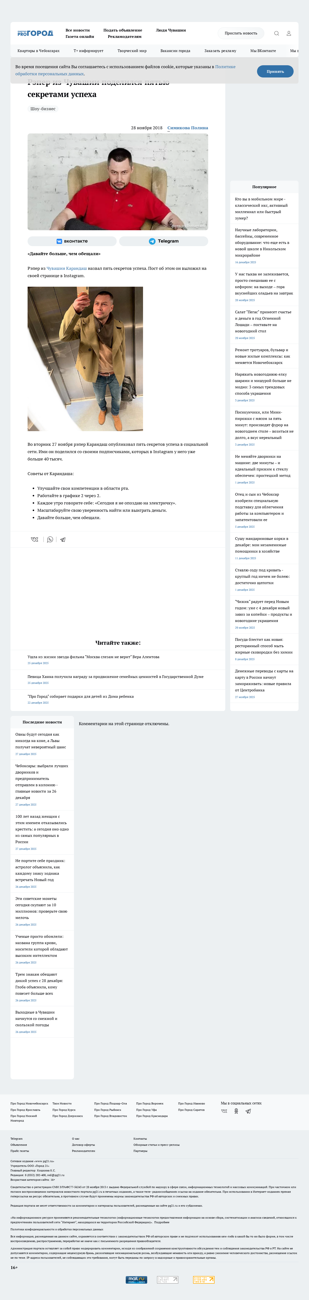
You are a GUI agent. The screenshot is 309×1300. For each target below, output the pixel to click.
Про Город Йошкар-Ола (110, 1103)
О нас (76, 1138)
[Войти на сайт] (289, 33)
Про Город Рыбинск (107, 1110)
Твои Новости (62, 1103)
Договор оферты (83, 1145)
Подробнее (161, 1222)
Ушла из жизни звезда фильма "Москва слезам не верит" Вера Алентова (118, 660)
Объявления (18, 1145)
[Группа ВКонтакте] (72, 241)
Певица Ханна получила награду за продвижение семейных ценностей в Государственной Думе (118, 680)
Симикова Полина (187, 128)
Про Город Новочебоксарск (29, 1103)
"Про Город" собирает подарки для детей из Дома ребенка (118, 700)
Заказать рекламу (220, 50)
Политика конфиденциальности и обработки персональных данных (56, 1229)
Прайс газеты (19, 1151)
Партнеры (140, 1151)
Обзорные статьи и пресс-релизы (157, 1145)
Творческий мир (132, 50)
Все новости (78, 30)
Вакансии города (176, 50)
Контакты (140, 1138)
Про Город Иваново (191, 1103)
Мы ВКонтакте (263, 50)
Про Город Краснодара (152, 1116)
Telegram (16, 1138)
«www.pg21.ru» (44, 1161)
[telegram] (64, 539)
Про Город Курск (63, 1110)
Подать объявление (122, 30)
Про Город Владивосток (110, 1116)
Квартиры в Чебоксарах (39, 50)
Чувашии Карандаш (67, 268)
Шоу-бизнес (43, 108)
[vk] (35, 539)
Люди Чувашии (171, 30)
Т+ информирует (88, 50)
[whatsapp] (50, 539)
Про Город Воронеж (150, 1103)
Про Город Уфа (146, 1110)
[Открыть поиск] (276, 33)
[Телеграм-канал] (163, 241)
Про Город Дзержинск (67, 1116)
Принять (275, 71)
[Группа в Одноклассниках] (236, 1111)
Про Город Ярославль (25, 1110)
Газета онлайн (80, 36)
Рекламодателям (125, 36)
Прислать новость (241, 33)
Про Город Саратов (191, 1110)
